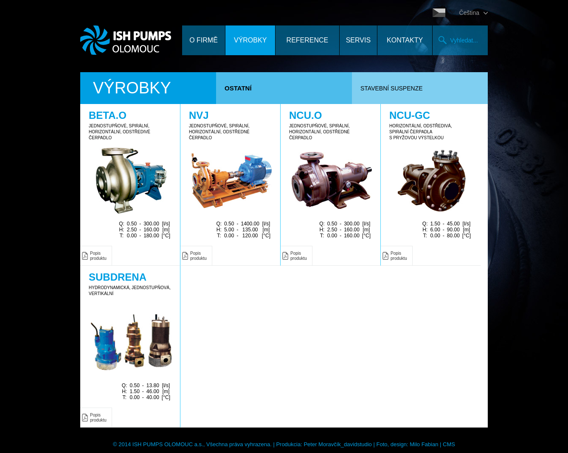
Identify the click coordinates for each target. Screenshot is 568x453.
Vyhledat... (464, 40)
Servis (358, 40)
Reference (308, 40)
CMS (449, 444)
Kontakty (405, 40)
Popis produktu (98, 256)
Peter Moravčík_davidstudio (337, 444)
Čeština (469, 12)
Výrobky (250, 40)
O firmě (203, 40)
